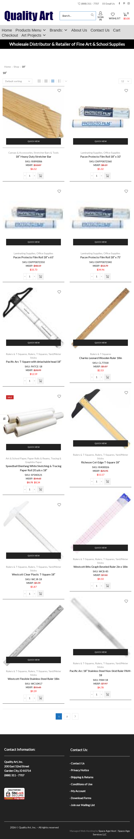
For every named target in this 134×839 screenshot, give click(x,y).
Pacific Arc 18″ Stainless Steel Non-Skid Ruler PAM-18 (100, 673)
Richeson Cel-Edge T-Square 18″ (100, 462)
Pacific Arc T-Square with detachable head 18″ (33, 361)
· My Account (77, 791)
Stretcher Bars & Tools (46, 152)
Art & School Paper (16, 458)
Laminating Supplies (91, 152)
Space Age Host (107, 830)
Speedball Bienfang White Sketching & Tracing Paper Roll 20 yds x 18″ (33, 468)
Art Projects (33, 35)
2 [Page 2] (67, 716)
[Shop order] (17, 81)
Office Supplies (111, 152)
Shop (16, 66)
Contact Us (100, 30)
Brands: (59, 30)
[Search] (92, 15)
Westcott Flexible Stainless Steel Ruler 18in (33, 678)
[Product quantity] (29, 175)
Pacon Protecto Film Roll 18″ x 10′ (100, 156)
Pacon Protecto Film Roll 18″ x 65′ (33, 257)
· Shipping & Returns (81, 777)
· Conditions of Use (81, 784)
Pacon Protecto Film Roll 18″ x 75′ (100, 257)
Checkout (10, 35)
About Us (79, 30)
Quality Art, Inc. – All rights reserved (39, 827)
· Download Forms (80, 798)
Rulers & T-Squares (16, 354)
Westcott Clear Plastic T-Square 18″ (33, 574)
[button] (40, 175)
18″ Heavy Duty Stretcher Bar (33, 156)
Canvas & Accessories (20, 152)
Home (7, 30)
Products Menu (31, 30)
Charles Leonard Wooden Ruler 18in (100, 358)
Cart (116, 30)
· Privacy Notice (79, 770)
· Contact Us (77, 763)
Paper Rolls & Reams (38, 458)
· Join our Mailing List (82, 805)
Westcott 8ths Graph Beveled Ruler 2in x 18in (100, 566)
